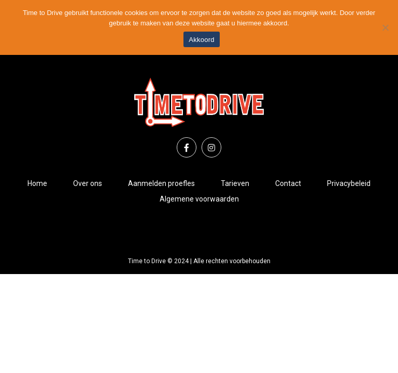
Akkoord (201, 40)
